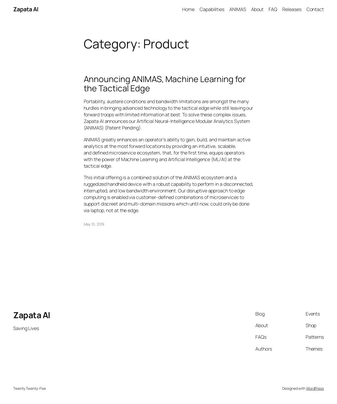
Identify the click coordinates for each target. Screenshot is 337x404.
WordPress (315, 388)
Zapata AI (25, 9)
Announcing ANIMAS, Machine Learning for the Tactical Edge (165, 83)
